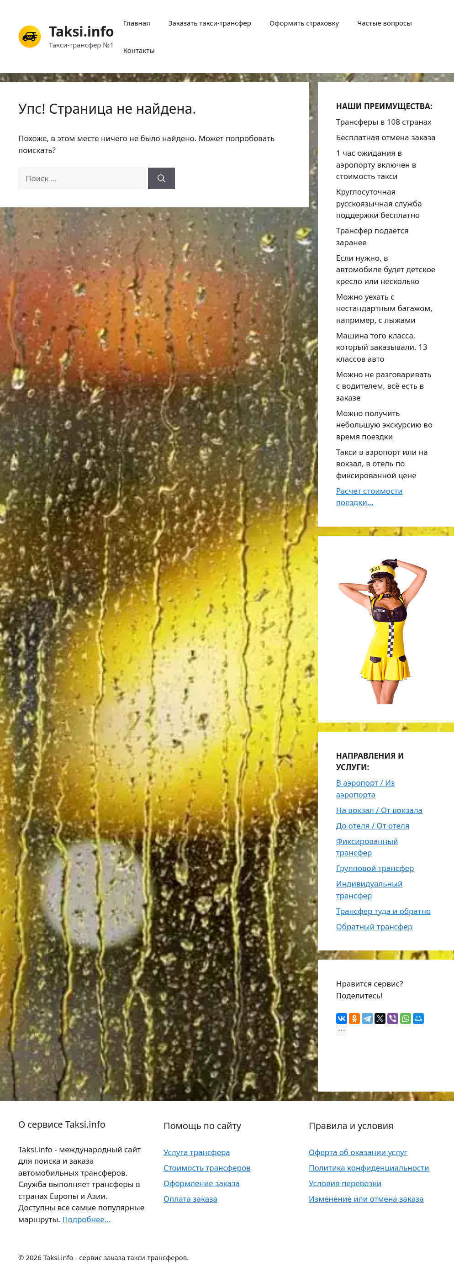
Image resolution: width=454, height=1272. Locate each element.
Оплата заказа (190, 1198)
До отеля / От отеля (373, 825)
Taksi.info (81, 31)
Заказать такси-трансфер (210, 22)
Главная (136, 22)
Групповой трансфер (375, 868)
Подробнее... (86, 1219)
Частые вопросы (384, 22)
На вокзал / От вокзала (379, 810)
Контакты (139, 50)
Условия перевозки (345, 1183)
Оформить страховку (304, 22)
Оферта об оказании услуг (358, 1152)
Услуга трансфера (197, 1152)
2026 (33, 1257)
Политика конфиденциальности (369, 1167)
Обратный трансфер (374, 926)
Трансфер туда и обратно (383, 911)
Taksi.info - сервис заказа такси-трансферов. (116, 1257)
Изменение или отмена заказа (366, 1198)
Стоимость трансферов (207, 1167)
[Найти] (161, 179)
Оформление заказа (202, 1183)
